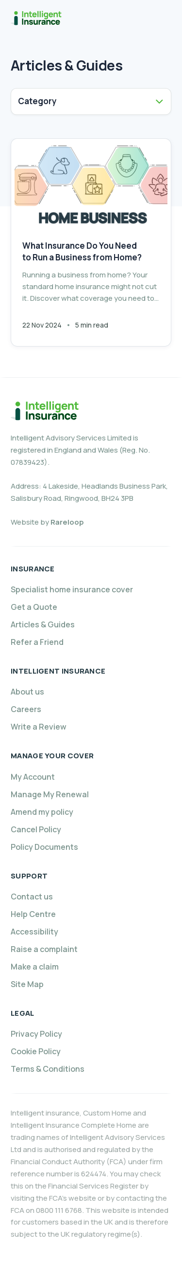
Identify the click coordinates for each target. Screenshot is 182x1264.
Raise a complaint (44, 949)
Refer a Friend (37, 642)
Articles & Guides (43, 624)
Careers (26, 709)
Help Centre (33, 914)
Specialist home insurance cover (72, 589)
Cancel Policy (36, 829)
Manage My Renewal (50, 794)
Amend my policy (42, 811)
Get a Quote (34, 607)
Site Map (27, 984)
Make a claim (35, 966)
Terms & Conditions (47, 1068)
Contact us (32, 896)
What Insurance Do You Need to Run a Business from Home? (82, 251)
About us (27, 691)
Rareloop (67, 522)
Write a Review (38, 726)
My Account (33, 776)
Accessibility (34, 931)
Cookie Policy (36, 1051)
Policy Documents (44, 847)
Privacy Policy (36, 1033)
